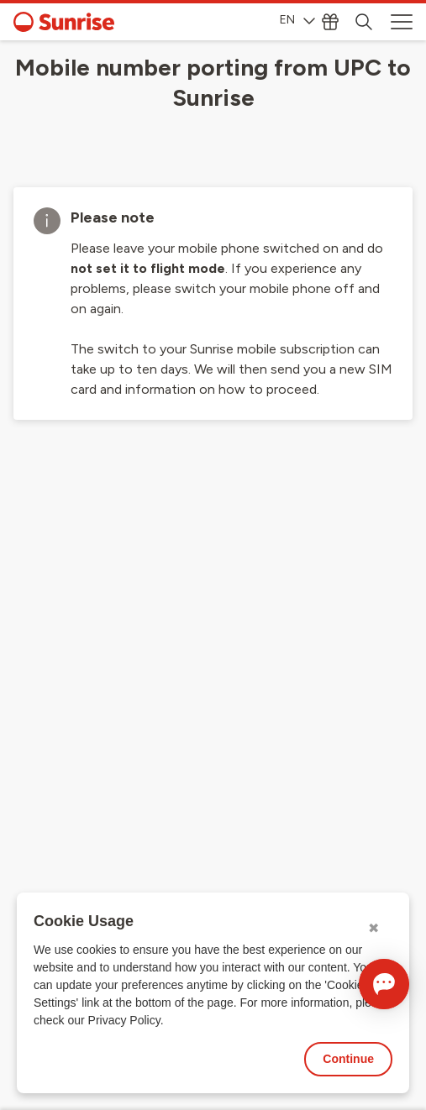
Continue (348, 1058)
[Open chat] (384, 984)
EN (297, 20)
